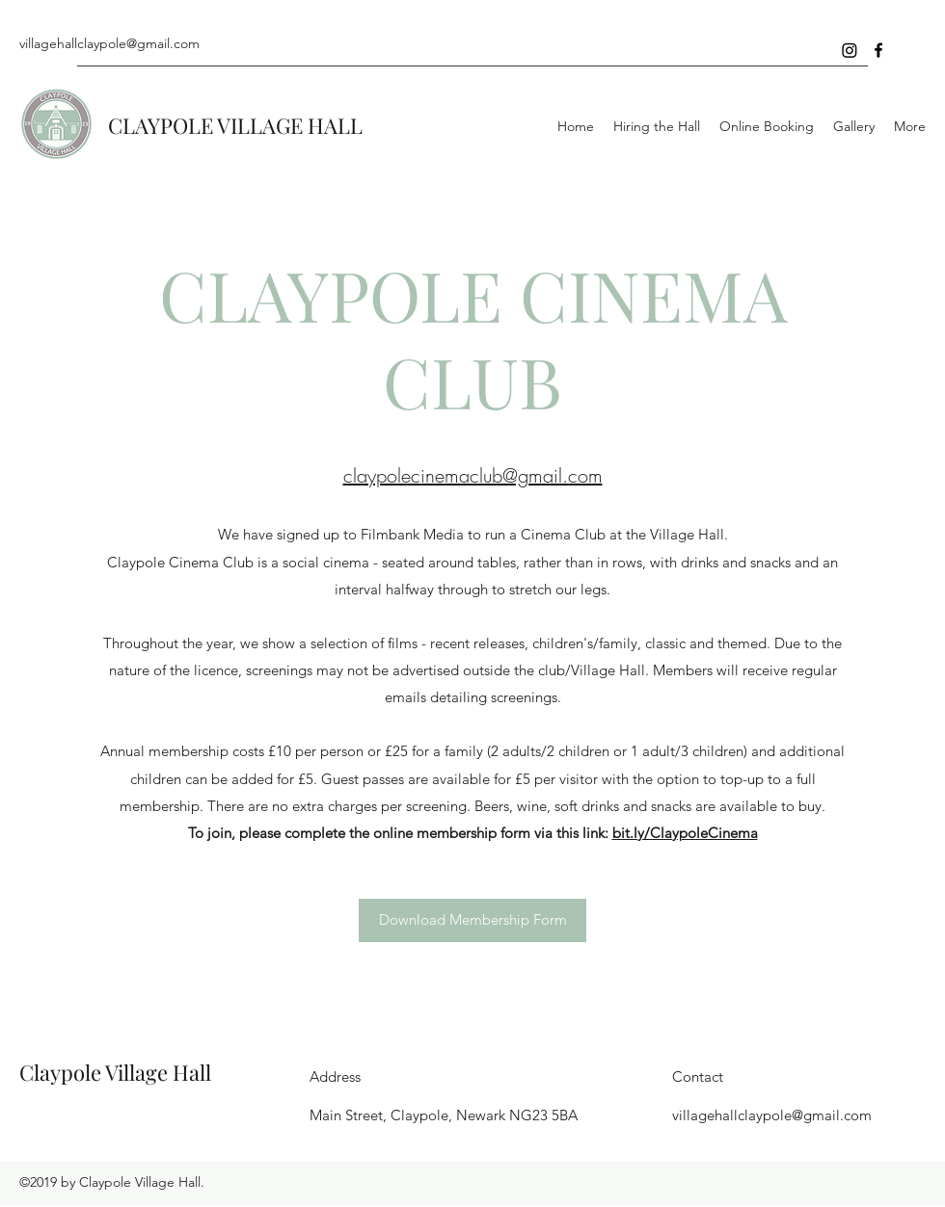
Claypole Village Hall (115, 1072)
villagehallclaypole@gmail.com (109, 43)
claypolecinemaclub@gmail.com (473, 475)
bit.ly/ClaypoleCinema (685, 833)
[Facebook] (878, 50)
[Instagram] (849, 50)
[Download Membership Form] (472, 920)
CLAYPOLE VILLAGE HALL (235, 125)
